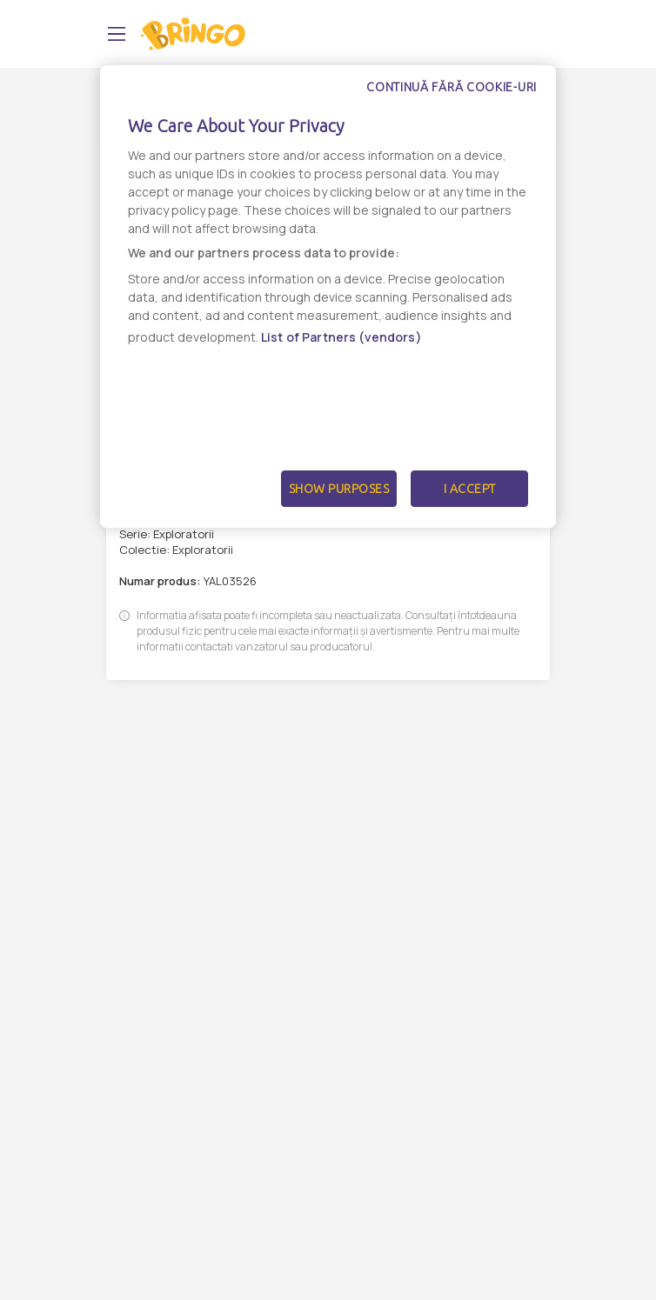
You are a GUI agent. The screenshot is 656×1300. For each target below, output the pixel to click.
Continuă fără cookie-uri (451, 87)
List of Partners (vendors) (341, 337)
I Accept (470, 489)
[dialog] (328, 296)
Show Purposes (339, 489)
